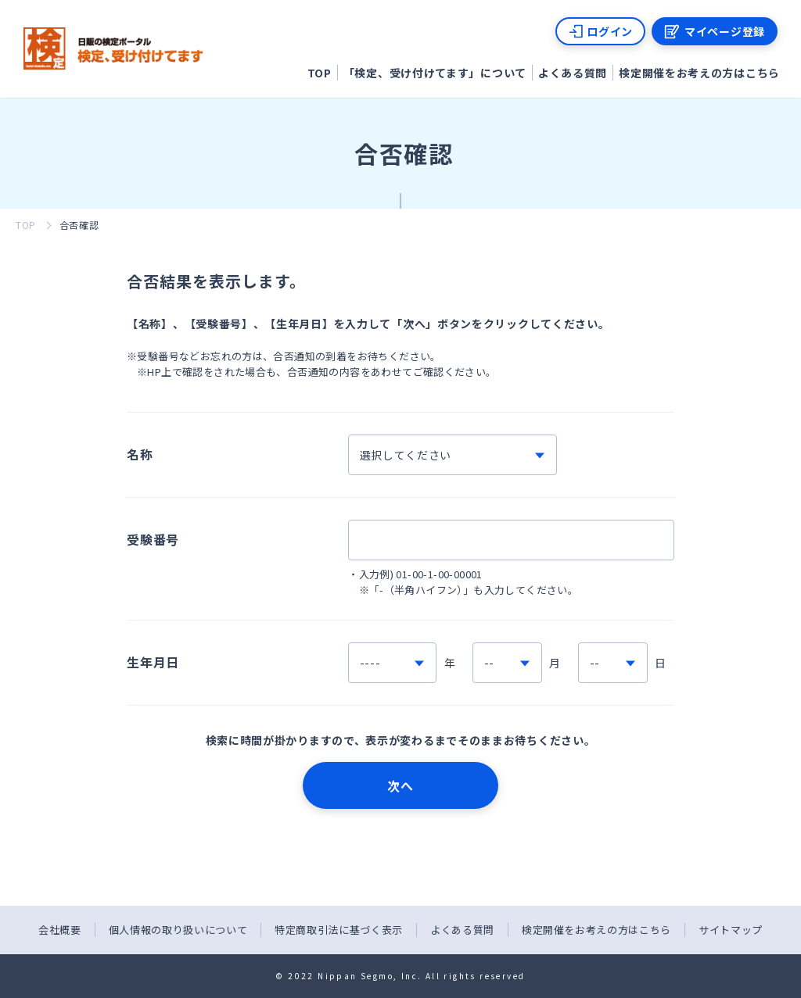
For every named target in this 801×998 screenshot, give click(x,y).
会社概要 (59, 929)
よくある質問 (572, 72)
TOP (319, 72)
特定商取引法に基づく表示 (339, 929)
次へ (400, 785)
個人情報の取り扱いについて (178, 929)
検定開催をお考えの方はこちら (699, 72)
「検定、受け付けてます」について (434, 72)
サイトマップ (731, 929)
